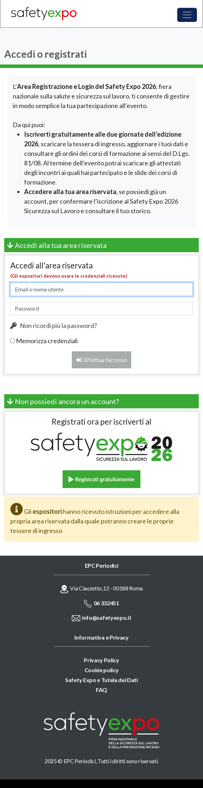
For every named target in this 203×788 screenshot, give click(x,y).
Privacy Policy (101, 660)
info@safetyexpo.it (106, 617)
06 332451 (106, 603)
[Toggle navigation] (187, 15)
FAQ (101, 689)
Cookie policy (102, 670)
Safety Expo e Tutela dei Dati (101, 679)
